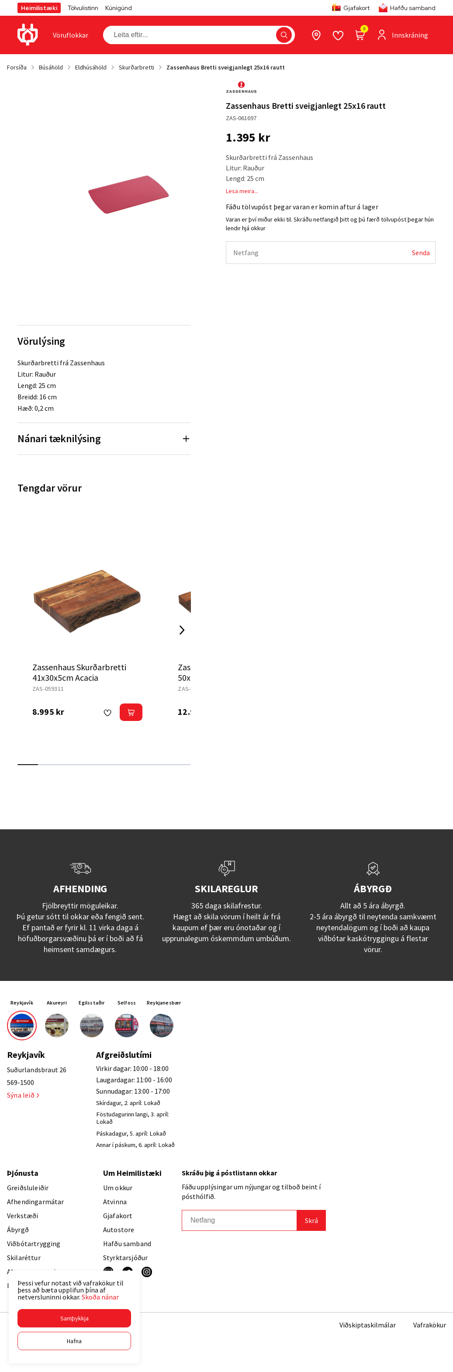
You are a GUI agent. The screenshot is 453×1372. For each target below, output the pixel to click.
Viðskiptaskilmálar (367, 1324)
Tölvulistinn (83, 8)
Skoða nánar (100, 1296)
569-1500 (20, 1082)
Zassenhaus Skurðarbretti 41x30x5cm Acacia (79, 672)
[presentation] (70, 35)
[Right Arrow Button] (182, 630)
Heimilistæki (39, 8)
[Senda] (420, 252)
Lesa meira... (242, 191)
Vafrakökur (429, 1324)
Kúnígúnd (118, 8)
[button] (74, 1318)
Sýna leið (23, 1095)
